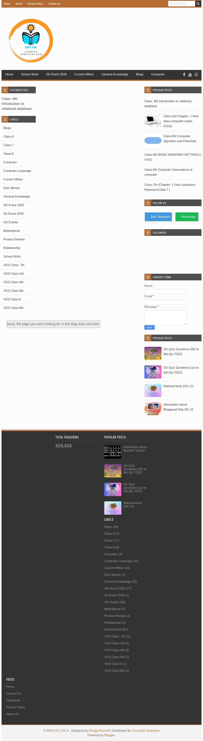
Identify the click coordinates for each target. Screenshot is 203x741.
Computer (10, 162)
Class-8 (8, 153)
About (19, 3)
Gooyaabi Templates (146, 730)
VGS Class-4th (13, 282)
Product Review (14, 239)
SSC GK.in (62, 730)
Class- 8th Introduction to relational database (17, 104)
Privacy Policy (35, 3)
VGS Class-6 (12, 299)
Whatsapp (187, 217)
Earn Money (11, 188)
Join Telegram (159, 217)
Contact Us (13, 693)
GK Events (10, 222)
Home (7, 3)
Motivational (11, 230)
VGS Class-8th (13, 307)
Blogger (109, 735)
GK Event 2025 (13, 205)
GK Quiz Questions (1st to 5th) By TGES (134, 488)
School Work (29, 74)
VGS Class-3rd (13, 273)
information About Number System (135, 448)
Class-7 (8, 145)
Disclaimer (13, 700)
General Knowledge (114, 74)
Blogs (139, 74)
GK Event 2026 (56, 74)
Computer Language (17, 170)
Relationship (11, 248)
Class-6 (8, 136)
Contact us (54, 3)
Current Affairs (84, 74)
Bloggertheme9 (99, 730)
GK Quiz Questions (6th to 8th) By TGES (134, 469)
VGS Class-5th (13, 290)
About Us (12, 714)
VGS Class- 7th (13, 265)
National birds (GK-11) (178, 386)
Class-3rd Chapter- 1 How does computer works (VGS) (181, 121)
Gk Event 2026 (13, 213)
